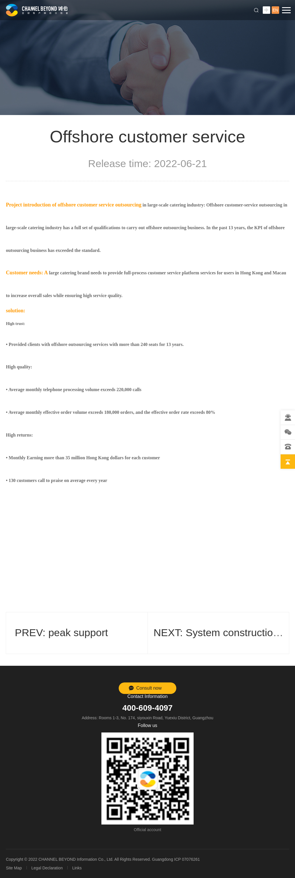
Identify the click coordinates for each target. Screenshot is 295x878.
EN (275, 10)
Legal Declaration (47, 868)
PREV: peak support (61, 632)
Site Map (14, 868)
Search (256, 10)
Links (77, 868)
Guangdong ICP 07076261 (176, 859)
